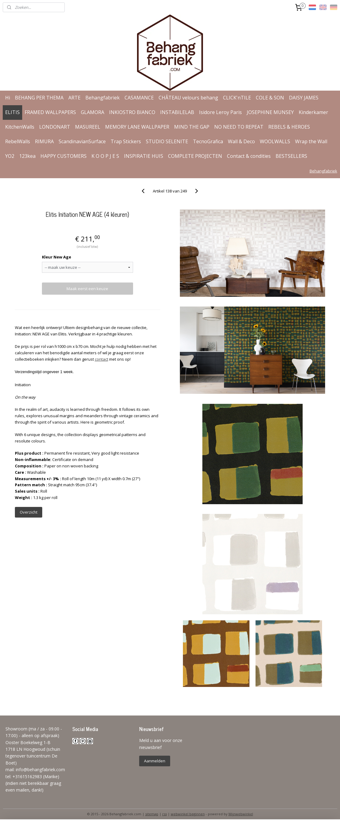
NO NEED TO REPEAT (238, 126)
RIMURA (44, 141)
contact (101, 359)
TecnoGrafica (208, 141)
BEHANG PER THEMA (39, 97)
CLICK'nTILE (237, 97)
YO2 (9, 156)
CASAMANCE (139, 97)
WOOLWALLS (275, 141)
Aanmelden (154, 761)
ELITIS (12, 112)
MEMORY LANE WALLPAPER (137, 126)
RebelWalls (17, 141)
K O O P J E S (105, 156)
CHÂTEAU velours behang (188, 97)
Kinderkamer (313, 112)
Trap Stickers (126, 141)
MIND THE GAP (191, 126)
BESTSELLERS (291, 156)
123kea (27, 156)
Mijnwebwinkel (240, 814)
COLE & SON (270, 97)
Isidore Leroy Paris (220, 112)
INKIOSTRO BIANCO (132, 112)
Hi (7, 97)
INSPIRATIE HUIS (143, 156)
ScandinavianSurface (82, 141)
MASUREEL (87, 126)
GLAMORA (92, 112)
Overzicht (28, 512)
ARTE (74, 97)
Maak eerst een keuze (87, 288)
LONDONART (54, 126)
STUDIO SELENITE (167, 141)
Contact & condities (249, 156)
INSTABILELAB (177, 112)
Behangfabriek (102, 97)
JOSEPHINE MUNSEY (270, 112)
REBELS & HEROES (289, 126)
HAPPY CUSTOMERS (63, 156)
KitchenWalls (19, 126)
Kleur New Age (56, 257)
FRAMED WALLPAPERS (50, 112)
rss (164, 814)
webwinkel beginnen (188, 814)
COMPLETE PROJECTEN (195, 156)
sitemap (151, 814)
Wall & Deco (241, 141)
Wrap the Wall (311, 141)
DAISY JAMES (303, 97)
